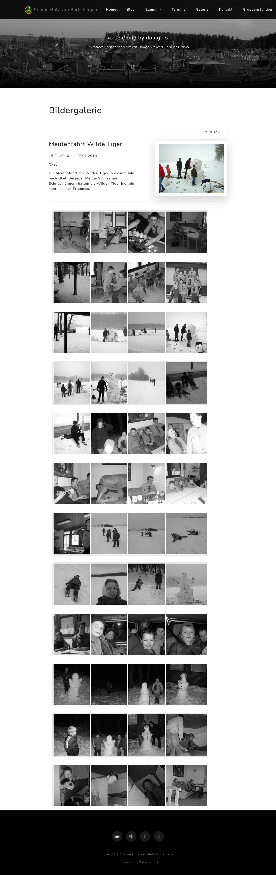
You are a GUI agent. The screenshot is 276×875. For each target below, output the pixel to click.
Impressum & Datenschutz (138, 862)
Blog (131, 9)
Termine (178, 9)
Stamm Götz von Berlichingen (61, 10)
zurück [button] (212, 132)
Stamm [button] (151, 9)
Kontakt (225, 9)
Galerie (202, 9)
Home (111, 9)
